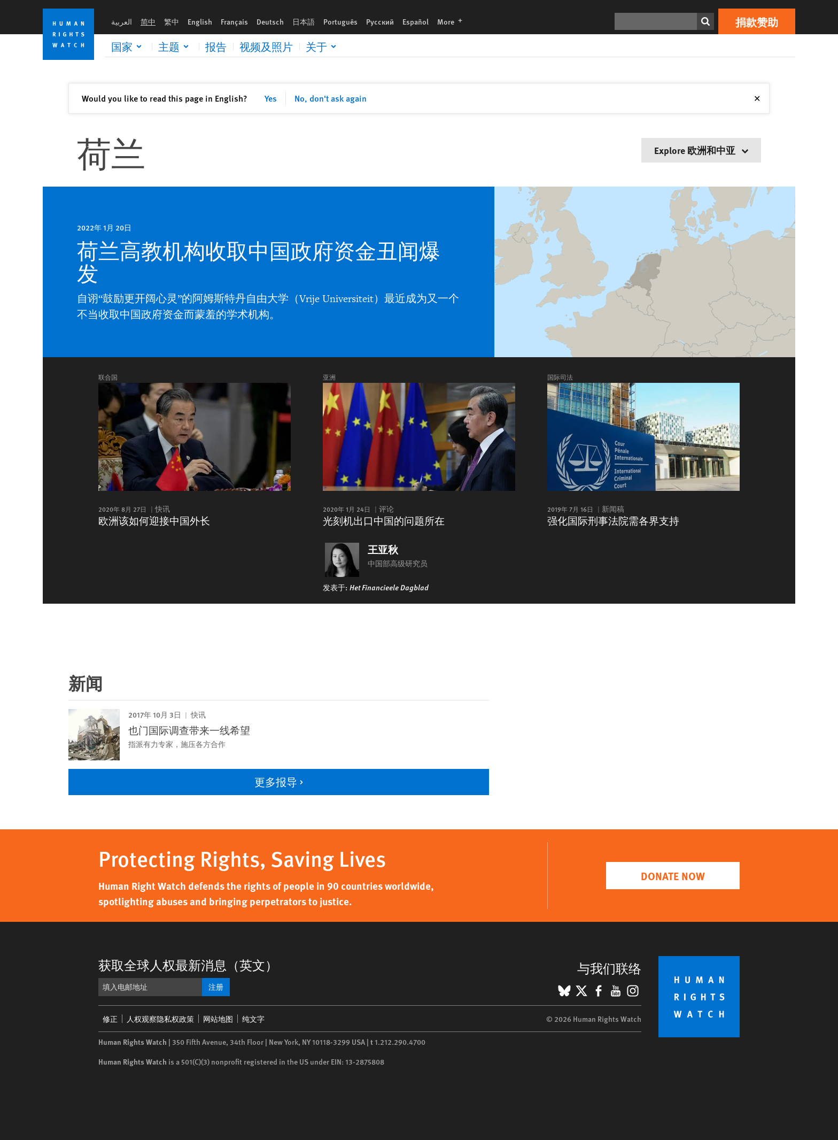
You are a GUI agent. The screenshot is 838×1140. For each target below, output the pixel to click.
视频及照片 (266, 46)
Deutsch (270, 21)
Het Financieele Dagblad (389, 587)
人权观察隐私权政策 (160, 1018)
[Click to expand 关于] (323, 46)
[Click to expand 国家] (128, 46)
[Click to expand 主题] (175, 46)
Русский (380, 21)
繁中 (171, 21)
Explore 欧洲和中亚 (701, 150)
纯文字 (253, 1018)
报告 (216, 46)
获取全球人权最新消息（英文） (188, 965)
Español (415, 21)
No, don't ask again (330, 98)
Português (340, 21)
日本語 (303, 21)
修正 (110, 1018)
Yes (271, 98)
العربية (121, 21)
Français (234, 21)
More (453, 21)
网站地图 (218, 1018)
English (200, 21)
